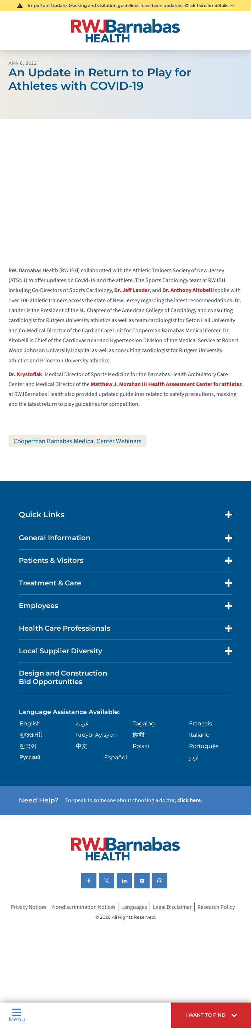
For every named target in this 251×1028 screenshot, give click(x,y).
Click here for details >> (209, 5)
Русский (29, 757)
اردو (194, 757)
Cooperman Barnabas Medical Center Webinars (77, 441)
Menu (17, 1015)
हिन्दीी (138, 734)
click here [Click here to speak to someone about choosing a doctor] (189, 800)
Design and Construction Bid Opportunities (63, 677)
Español (115, 757)
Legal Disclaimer (172, 907)
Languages (134, 907)
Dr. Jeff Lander (132, 290)
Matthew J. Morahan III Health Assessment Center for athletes (166, 384)
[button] (211, 1015)
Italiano (199, 734)
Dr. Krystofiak (25, 374)
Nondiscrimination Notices (84, 907)
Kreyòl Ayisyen (96, 734)
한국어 (28, 746)
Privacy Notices (28, 907)
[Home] (125, 30)
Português (204, 746)
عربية (82, 723)
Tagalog (144, 723)
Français (200, 723)
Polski (141, 746)
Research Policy (216, 907)
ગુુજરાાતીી (30, 734)
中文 (81, 746)
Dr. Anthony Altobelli (188, 290)
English (30, 723)
